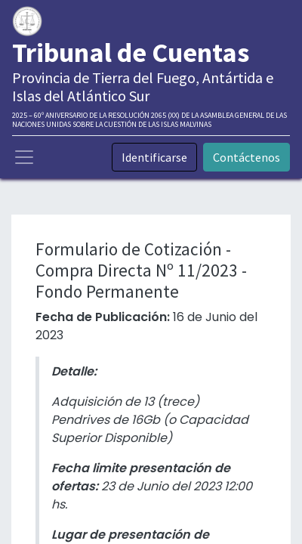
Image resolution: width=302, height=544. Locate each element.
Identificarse (154, 157)
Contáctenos (246, 157)
